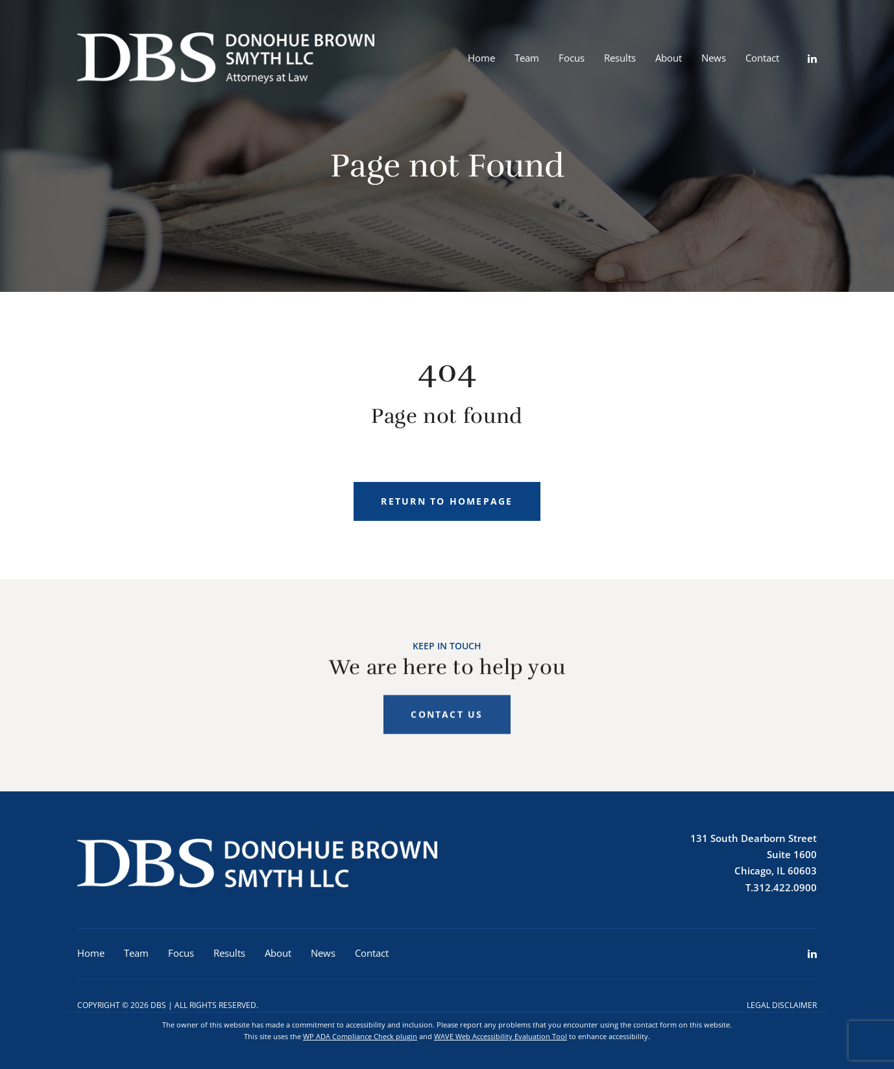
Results (620, 57)
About (668, 57)
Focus (572, 57)
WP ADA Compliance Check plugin (360, 1036)
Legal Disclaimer (782, 1005)
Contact (762, 57)
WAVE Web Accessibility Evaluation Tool (500, 1036)
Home (481, 57)
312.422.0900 (785, 887)
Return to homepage (447, 501)
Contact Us (447, 721)
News (713, 57)
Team (526, 57)
